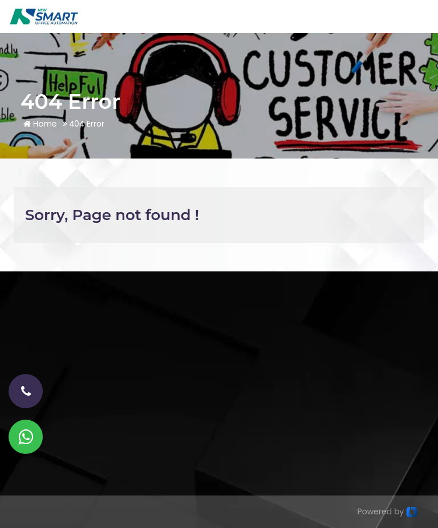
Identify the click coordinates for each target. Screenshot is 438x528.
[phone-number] (26, 391)
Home (40, 123)
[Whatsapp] (26, 437)
